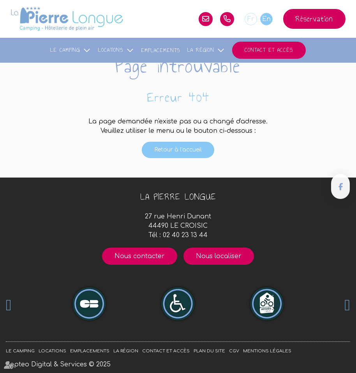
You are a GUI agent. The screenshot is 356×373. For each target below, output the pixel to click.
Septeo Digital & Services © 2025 (58, 364)
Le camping (65, 50)
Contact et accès (269, 50)
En (266, 19)
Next (347, 305)
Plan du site (209, 351)
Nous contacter (140, 256)
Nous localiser (218, 256)
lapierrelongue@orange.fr (206, 19)
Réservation (314, 18)
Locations (110, 50)
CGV (234, 351)
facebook (340, 186)
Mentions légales (267, 351)
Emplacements (160, 50)
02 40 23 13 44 (227, 19)
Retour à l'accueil (178, 150)
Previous (9, 305)
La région (200, 50)
